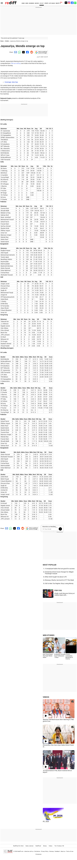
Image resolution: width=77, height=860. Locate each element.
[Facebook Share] (27, 52)
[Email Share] (15, 52)
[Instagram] (69, 2)
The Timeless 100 (59, 846)
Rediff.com (20, 851)
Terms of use (69, 851)
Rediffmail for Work (18, 846)
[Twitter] (66, 2)
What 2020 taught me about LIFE (56, 577)
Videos (50, 846)
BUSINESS (31, 3)
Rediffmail (38, 846)
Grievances (38, 854)
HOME (23, 3)
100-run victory (16, 63)
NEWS (26, 3)
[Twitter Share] (23, 52)
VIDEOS (46, 697)
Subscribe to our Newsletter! (49, 526)
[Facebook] (72, 2)
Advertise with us (28, 851)
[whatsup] (75, 2)
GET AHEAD (52, 3)
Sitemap (51, 851)
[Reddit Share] (31, 52)
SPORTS (46, 3)
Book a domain (29, 846)
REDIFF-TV (58, 3)
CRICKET (41, 3)
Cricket (7, 41)
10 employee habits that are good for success (60, 568)
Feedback (57, 851)
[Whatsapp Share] (19, 52)
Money (45, 846)
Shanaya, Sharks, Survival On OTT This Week (59, 580)
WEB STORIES (48, 635)
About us (63, 851)
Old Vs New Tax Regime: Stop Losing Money (59, 583)
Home (2, 41)
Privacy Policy (44, 851)
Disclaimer (37, 851)
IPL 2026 (46, 821)
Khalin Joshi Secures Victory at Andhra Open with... (64, 594)
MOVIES (37, 3)
